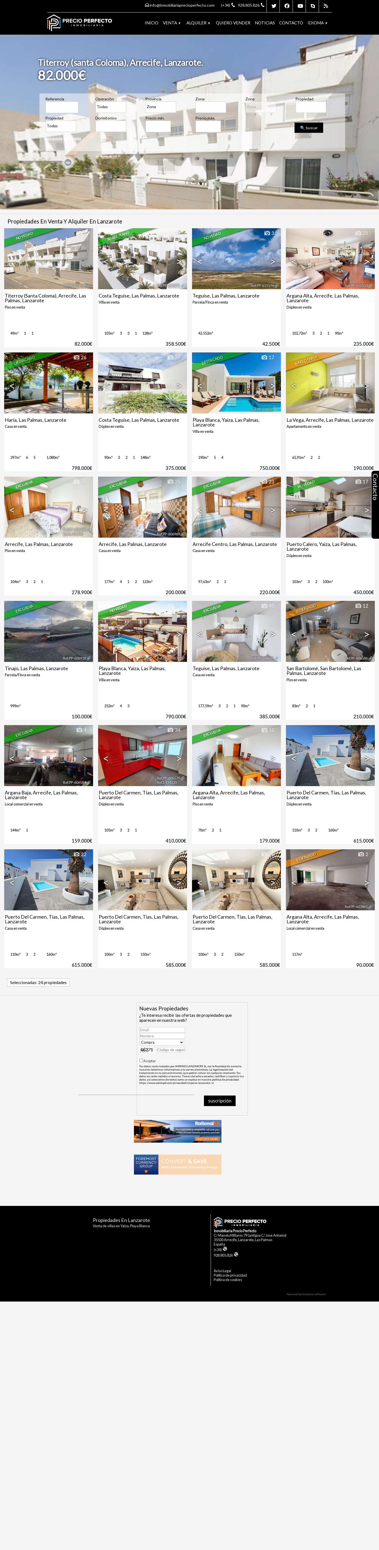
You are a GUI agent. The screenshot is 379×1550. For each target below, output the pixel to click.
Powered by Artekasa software (306, 1294)
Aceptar (166, 1061)
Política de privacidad (173, 1061)
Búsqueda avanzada (62, 138)
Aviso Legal (222, 1271)
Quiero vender (233, 22)
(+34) (220, 1249)
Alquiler (198, 22)
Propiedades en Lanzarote (121, 1220)
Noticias (265, 22)
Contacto (291, 22)
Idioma (317, 22)
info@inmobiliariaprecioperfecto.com (182, 5)
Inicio (151, 22)
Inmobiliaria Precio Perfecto (235, 1231)
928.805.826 (226, 1255)
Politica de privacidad (230, 1275)
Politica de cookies (228, 1279)
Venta (171, 22)
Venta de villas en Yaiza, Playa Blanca (121, 1226)
